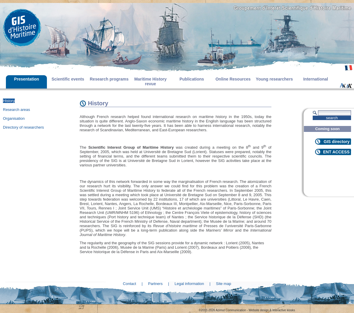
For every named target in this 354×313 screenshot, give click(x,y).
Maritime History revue (150, 81)
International (315, 79)
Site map (223, 283)
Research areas (16, 109)
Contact (129, 283)
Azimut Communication (231, 310)
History (9, 101)
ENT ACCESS (336, 152)
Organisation (14, 118)
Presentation (26, 79)
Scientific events (68, 79)
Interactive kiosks (283, 310)
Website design (259, 310)
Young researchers (274, 79)
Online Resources (232, 79)
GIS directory (337, 141)
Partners (155, 283)
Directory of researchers (23, 127)
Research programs (109, 79)
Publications (191, 79)
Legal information (189, 283)
